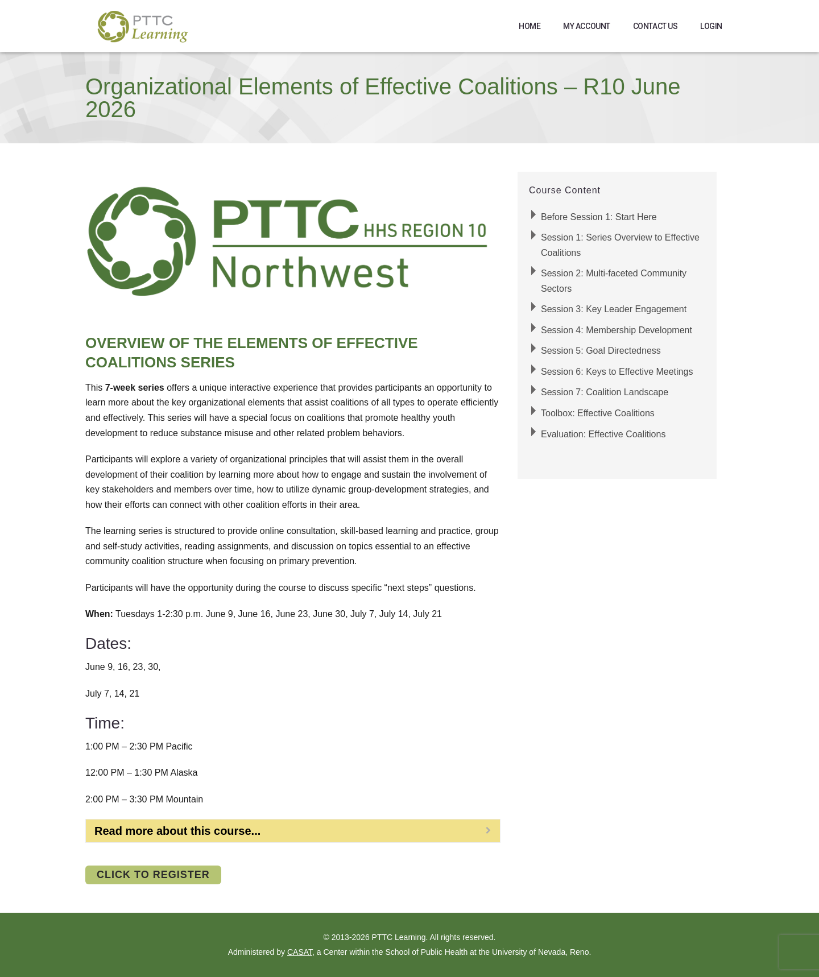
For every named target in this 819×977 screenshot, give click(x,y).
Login (711, 26)
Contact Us (655, 26)
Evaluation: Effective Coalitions (603, 434)
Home (529, 26)
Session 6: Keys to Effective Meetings (617, 371)
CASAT (299, 952)
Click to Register (153, 874)
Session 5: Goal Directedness (601, 350)
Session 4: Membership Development (616, 330)
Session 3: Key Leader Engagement (613, 309)
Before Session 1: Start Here (599, 217)
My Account (586, 26)
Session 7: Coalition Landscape (604, 392)
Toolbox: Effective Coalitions (598, 413)
